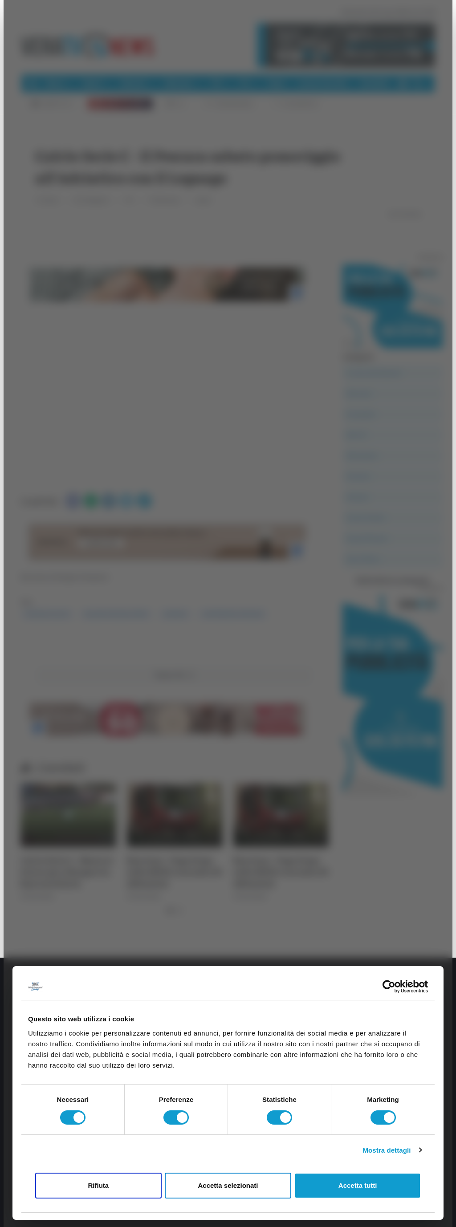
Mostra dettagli (386, 1150)
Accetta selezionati (228, 1185)
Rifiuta (98, 1185)
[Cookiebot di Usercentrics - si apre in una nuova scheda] (389, 986)
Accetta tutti (357, 1185)
